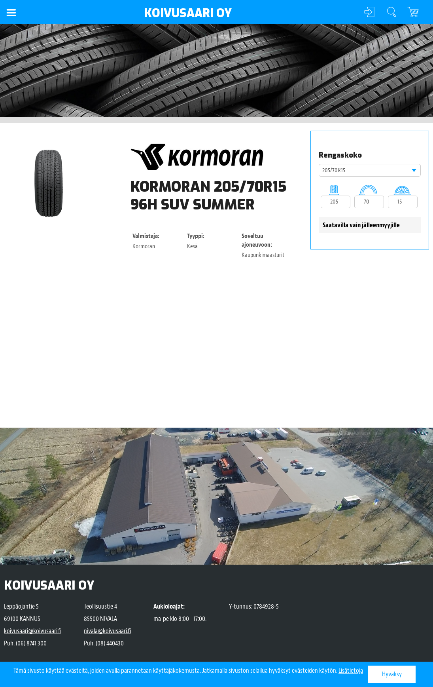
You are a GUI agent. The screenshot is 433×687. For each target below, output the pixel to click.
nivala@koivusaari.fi (107, 631)
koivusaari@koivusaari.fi (32, 631)
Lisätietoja (350, 670)
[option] (48, 183)
